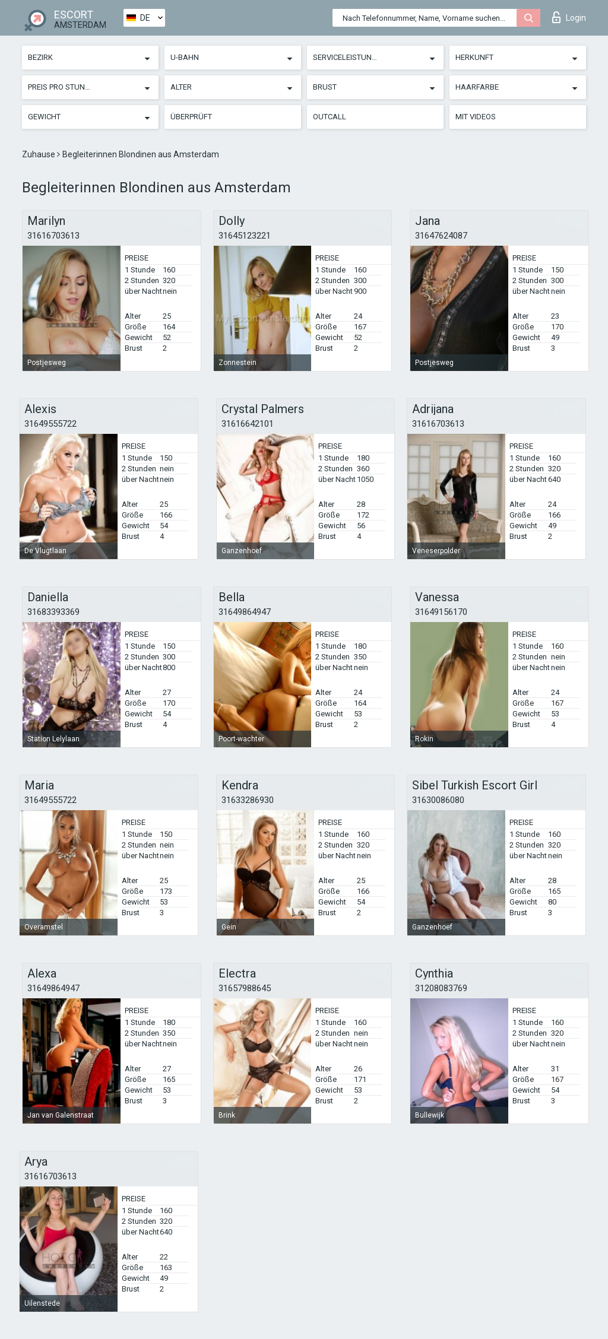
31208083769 (441, 988)
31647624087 (441, 235)
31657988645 (244, 988)
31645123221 (244, 235)
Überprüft (191, 116)
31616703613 (53, 235)
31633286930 (247, 800)
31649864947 (244, 612)
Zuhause (39, 154)
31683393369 (53, 612)
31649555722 (50, 423)
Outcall (329, 116)
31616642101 (247, 423)
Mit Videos (475, 116)
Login (569, 17)
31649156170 (441, 612)
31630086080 (438, 800)
